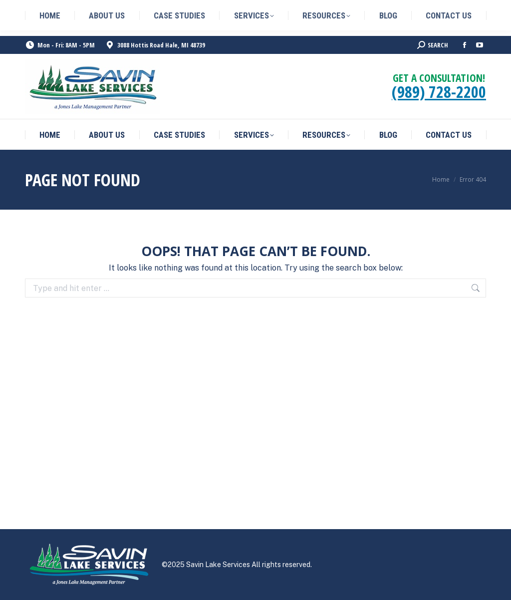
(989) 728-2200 (439, 91)
